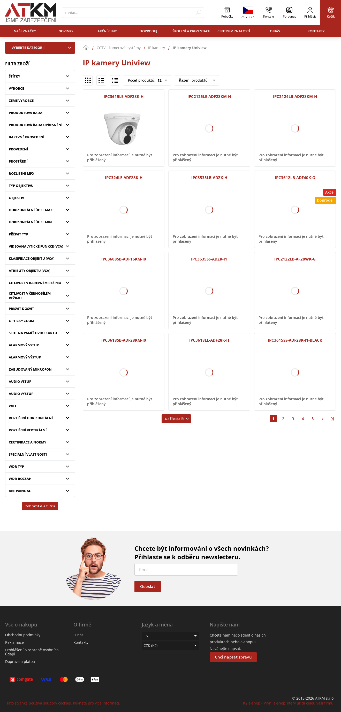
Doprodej (148, 31)
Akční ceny (107, 31)
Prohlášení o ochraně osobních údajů (32, 651)
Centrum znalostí (233, 31)
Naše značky (25, 31)
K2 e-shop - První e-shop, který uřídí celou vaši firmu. (289, 703)
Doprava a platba (20, 661)
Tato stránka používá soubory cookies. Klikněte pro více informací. (63, 703)
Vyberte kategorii (43, 47)
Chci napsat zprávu (233, 657)
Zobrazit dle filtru (40, 506)
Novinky (65, 31)
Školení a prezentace (191, 31)
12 (159, 80)
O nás (275, 31)
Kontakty (316, 31)
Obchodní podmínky (22, 634)
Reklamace (14, 642)
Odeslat (147, 586)
